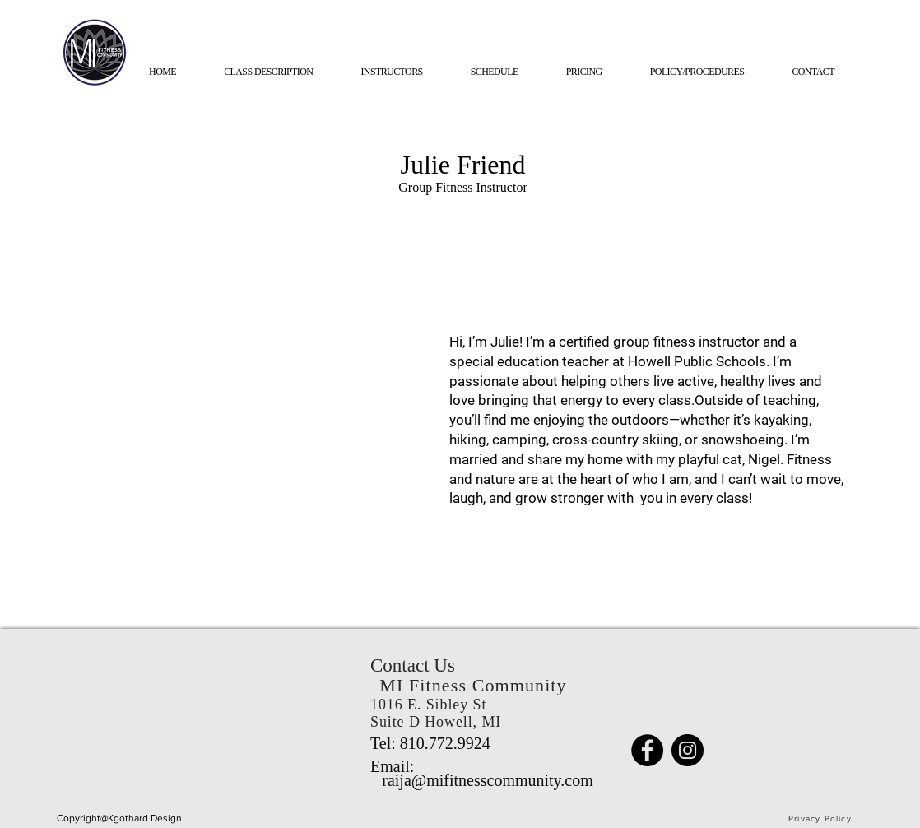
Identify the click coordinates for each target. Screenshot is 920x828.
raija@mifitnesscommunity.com (487, 780)
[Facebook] (647, 750)
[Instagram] (687, 750)
